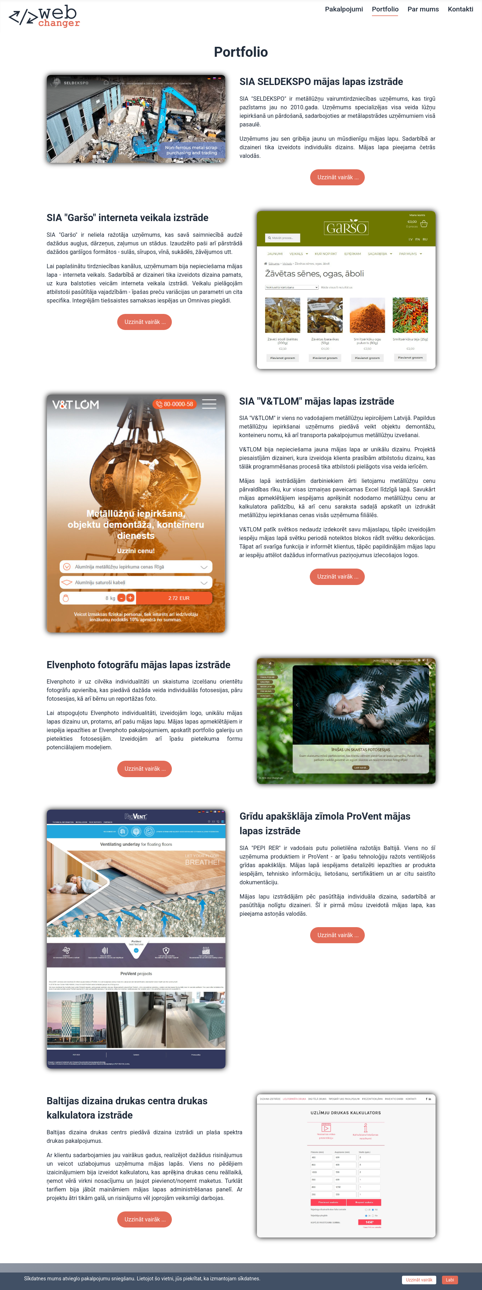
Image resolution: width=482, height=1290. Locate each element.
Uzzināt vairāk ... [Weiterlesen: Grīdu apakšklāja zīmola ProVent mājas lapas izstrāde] (337, 935)
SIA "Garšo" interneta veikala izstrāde (128, 218)
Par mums (423, 9)
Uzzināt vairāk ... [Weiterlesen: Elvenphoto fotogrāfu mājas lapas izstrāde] (144, 768)
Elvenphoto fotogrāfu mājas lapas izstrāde (138, 665)
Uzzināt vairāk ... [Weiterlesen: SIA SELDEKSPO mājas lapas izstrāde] (337, 177)
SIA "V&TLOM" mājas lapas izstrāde (316, 401)
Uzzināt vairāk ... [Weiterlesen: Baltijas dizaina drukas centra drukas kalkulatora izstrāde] (144, 1219)
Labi (450, 1280)
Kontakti (460, 9)
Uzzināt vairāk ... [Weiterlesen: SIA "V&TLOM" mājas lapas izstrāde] (337, 576)
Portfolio (385, 9)
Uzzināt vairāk (419, 1280)
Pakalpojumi (344, 9)
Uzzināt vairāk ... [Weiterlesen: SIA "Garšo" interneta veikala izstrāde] (144, 322)
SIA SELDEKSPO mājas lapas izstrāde (321, 82)
